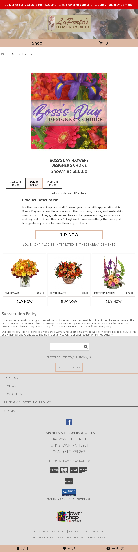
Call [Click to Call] (23, 548)
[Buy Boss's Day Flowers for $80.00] (69, 234)
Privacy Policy (43, 537)
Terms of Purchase (70, 537)
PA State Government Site (87, 531)
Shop (34, 43)
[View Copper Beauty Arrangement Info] (69, 272)
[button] (69, 492)
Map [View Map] (69, 548)
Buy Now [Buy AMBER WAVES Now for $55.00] (24, 301)
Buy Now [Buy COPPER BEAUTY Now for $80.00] (69, 301)
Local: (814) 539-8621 (69, 451)
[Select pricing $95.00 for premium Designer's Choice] (52, 183)
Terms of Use (96, 537)
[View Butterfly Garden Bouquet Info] (114, 273)
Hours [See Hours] (115, 548)
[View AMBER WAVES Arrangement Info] (25, 273)
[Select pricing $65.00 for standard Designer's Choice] (15, 183)
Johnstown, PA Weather (49, 531)
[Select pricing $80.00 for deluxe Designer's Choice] (34, 183)
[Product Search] (69, 347)
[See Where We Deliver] (69, 367)
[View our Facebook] (69, 423)
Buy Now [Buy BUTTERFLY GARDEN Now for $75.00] (113, 301)
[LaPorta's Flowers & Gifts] (69, 30)
